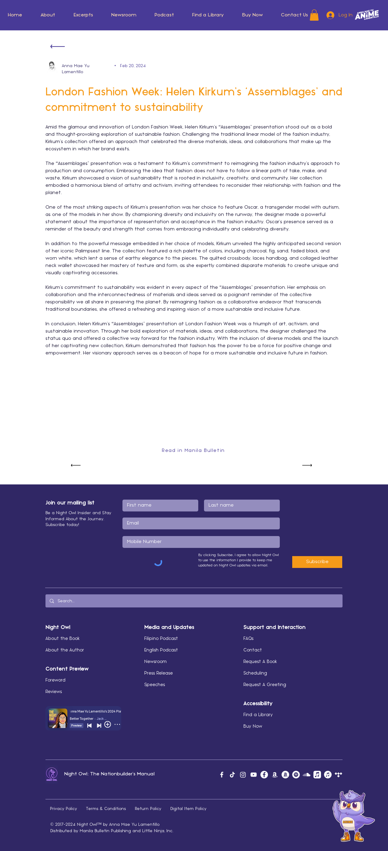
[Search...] (194, 600)
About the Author (64, 650)
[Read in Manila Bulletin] (194, 450)
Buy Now (252, 726)
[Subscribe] (317, 562)
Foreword (55, 680)
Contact (252, 650)
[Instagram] (243, 774)
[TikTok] (232, 774)
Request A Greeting (264, 685)
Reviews (53, 692)
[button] (48, 15)
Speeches (154, 685)
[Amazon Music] (275, 774)
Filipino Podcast (161, 639)
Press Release (158, 673)
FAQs (248, 639)
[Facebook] (222, 774)
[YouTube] (253, 774)
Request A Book (260, 662)
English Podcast (161, 650)
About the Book (62, 639)
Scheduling (255, 673)
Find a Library (258, 715)
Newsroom (155, 662)
